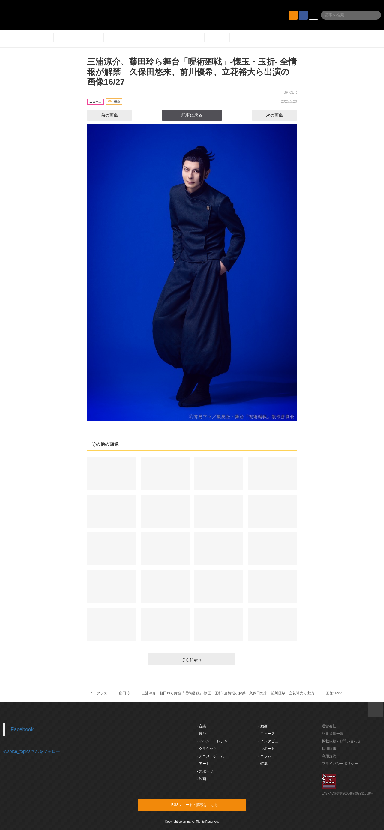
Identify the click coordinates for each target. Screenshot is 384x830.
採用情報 (329, 749)
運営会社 (329, 726)
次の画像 (280, 115)
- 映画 (201, 779)
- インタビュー (270, 741)
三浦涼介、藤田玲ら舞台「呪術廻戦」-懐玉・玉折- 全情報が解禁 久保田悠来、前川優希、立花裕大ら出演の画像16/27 (192, 71)
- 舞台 (201, 734)
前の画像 (104, 115)
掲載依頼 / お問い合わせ (341, 741)
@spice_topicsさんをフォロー (31, 751)
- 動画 (263, 726)
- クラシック (207, 749)
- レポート (266, 749)
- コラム (264, 756)
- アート (203, 764)
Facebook (22, 729)
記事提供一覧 (333, 734)
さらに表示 (192, 659)
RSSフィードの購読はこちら (203, 804)
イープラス (98, 693)
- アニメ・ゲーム (210, 756)
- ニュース (266, 734)
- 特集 (263, 764)
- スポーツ (205, 771)
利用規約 (329, 756)
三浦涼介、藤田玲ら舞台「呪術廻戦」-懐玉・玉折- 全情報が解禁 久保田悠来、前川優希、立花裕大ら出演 (228, 693)
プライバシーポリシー (340, 764)
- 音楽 (201, 726)
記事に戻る (192, 115)
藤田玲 (124, 693)
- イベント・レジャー (214, 741)
